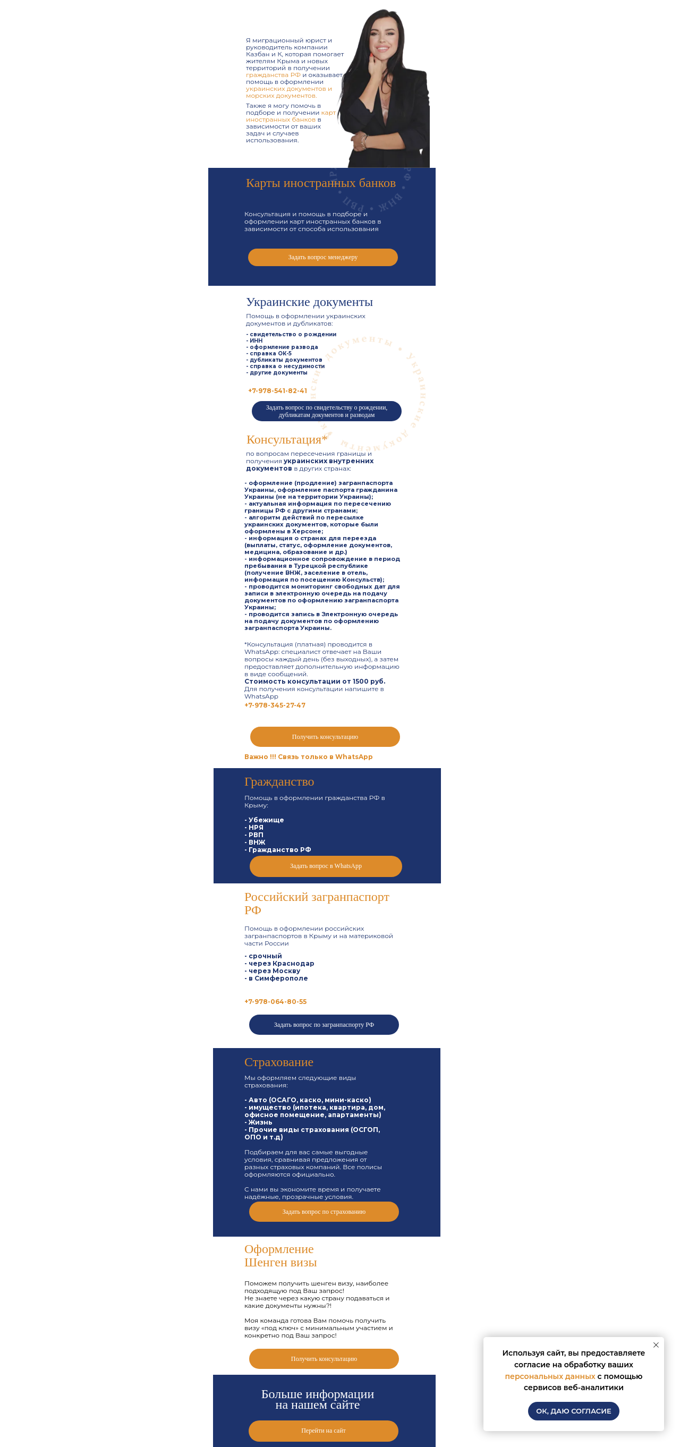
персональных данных (550, 1376)
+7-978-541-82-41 (277, 391)
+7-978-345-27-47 (274, 705)
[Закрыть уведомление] (656, 1345)
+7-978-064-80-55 (275, 1002)
